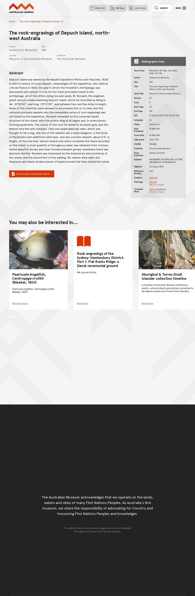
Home (12, 21)
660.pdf (153, 182)
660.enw (153, 177)
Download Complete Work (30, 174)
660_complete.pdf (157, 189)
